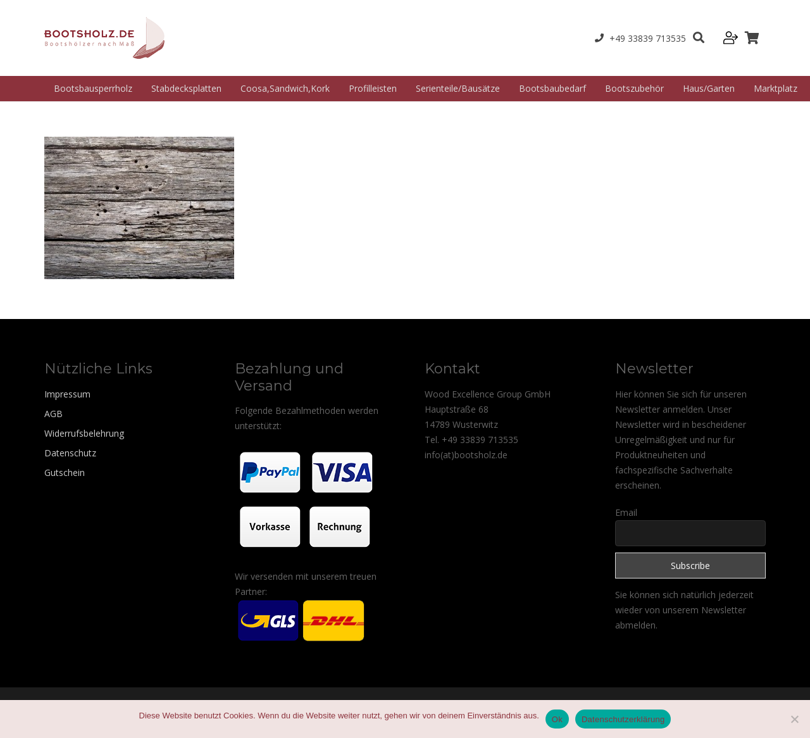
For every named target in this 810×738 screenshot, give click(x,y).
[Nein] (794, 719)
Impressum (67, 394)
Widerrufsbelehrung (84, 433)
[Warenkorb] (752, 38)
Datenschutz (70, 453)
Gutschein (64, 472)
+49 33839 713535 (480, 440)
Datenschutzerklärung (623, 719)
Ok (557, 719)
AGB (53, 414)
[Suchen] (698, 37)
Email (626, 512)
